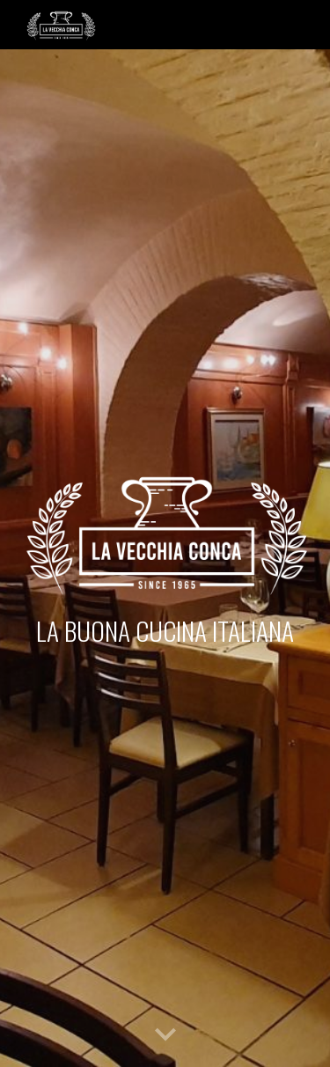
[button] (165, 1035)
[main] (165, 631)
